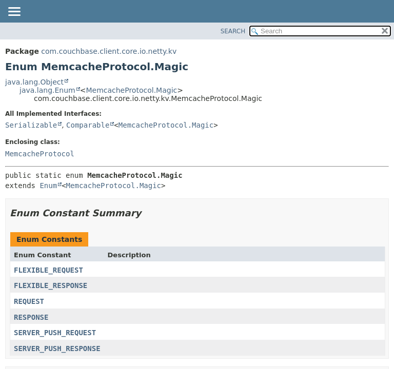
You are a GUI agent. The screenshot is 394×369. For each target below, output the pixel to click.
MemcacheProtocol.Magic (131, 90)
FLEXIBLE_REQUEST (48, 270)
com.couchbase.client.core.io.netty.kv (108, 51)
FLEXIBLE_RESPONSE (50, 285)
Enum (48, 185)
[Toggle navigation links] (14, 12)
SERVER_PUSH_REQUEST (55, 333)
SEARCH (233, 31)
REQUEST (29, 301)
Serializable (31, 125)
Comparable (87, 125)
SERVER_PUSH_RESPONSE (57, 348)
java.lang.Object (34, 82)
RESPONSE (31, 317)
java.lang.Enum (47, 90)
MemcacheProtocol (39, 154)
